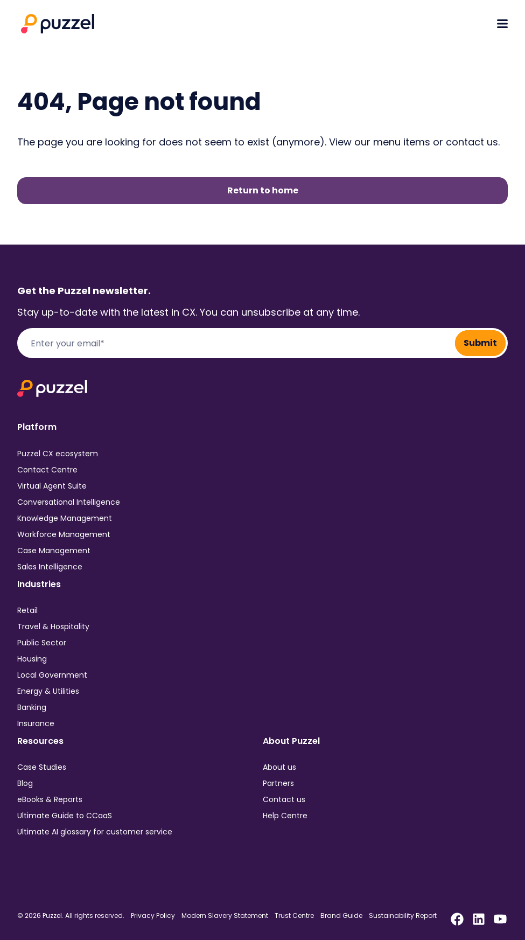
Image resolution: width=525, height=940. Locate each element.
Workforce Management (63, 534)
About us (279, 767)
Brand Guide (341, 915)
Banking (31, 707)
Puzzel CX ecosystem (57, 453)
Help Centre (285, 815)
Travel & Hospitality (53, 626)
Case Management (53, 550)
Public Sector (41, 642)
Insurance (35, 723)
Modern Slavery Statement (224, 915)
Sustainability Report (403, 915)
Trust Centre (294, 915)
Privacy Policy (153, 915)
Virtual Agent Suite (52, 486)
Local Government (52, 675)
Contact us (284, 799)
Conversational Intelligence (68, 502)
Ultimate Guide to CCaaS (64, 815)
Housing (32, 659)
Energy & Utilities (48, 691)
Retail (27, 610)
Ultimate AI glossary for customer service (94, 831)
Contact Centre (47, 470)
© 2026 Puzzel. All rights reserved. (70, 915)
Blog (25, 783)
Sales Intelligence (49, 566)
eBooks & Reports (49, 799)
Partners (278, 783)
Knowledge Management (64, 518)
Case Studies (41, 767)
